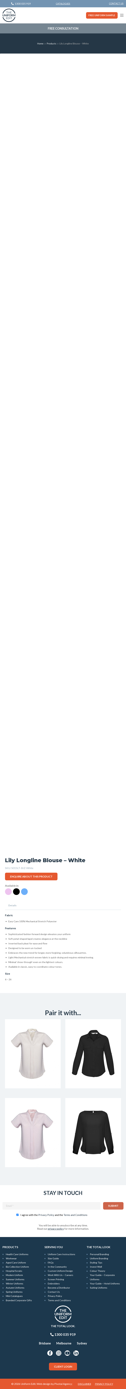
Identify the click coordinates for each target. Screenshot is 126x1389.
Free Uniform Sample (101, 15)
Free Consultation (63, 28)
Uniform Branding (99, 1258)
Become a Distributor (59, 1287)
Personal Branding (99, 1254)
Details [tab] (12, 905)
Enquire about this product (31, 876)
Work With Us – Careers (60, 1275)
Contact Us (116, 3)
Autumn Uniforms (15, 1287)
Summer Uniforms (15, 1279)
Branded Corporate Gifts (19, 1300)
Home (40, 43)
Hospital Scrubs (14, 1270)
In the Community (57, 1266)
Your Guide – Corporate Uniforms (102, 1277)
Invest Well (96, 1266)
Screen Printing (56, 1279)
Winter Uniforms (14, 1283)
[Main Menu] (121, 15)
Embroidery (54, 1283)
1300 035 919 (63, 1334)
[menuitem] (116, 3)
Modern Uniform (14, 1275)
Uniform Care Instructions (61, 1254)
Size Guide (53, 1258)
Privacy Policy (46, 1214)
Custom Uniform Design (60, 1270)
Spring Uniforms (14, 1291)
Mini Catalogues (14, 1296)
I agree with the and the (53, 1214)
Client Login (63, 1366)
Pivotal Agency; (63, 1383)
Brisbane (45, 1343)
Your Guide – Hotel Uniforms (105, 1283)
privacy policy (56, 1228)
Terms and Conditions (75, 1214)
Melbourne (63, 1343)
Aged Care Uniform (16, 1262)
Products (51, 43)
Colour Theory (97, 1270)
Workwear (11, 1258)
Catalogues (63, 3)
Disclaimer (84, 1384)
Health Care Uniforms (17, 1254)
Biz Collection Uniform (17, 1266)
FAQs (51, 1262)
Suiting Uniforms (98, 1287)
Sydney (82, 1343)
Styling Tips (96, 1262)
